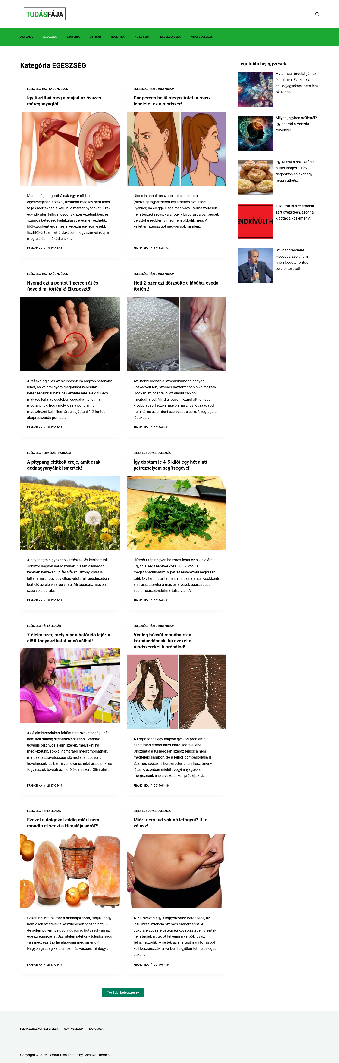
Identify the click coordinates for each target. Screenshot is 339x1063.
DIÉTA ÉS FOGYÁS (145, 453)
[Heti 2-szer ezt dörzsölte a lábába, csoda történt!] (176, 334)
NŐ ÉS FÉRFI (145, 37)
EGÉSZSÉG (53, 37)
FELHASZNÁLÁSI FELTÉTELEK (39, 1028)
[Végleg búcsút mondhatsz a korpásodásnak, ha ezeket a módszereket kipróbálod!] (176, 691)
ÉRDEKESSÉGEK (173, 37)
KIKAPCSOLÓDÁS (205, 37)
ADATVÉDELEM (73, 1028)
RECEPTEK (121, 37)
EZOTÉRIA (76, 37)
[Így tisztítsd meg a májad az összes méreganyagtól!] (70, 149)
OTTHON (98, 37)
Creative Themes (97, 1055)
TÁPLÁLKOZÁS (51, 626)
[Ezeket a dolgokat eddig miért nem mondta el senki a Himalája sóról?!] (70, 871)
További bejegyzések (123, 992)
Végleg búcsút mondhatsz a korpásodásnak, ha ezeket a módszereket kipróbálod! (162, 641)
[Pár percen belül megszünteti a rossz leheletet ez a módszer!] (176, 149)
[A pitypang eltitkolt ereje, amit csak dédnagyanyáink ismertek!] (70, 513)
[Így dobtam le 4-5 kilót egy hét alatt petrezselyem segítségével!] (176, 513)
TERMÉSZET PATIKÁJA (56, 453)
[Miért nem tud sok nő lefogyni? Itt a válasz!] (176, 871)
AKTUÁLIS (29, 37)
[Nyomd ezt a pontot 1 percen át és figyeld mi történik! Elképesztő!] (70, 334)
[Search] (317, 14)
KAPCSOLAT (97, 1028)
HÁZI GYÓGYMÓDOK (55, 88)
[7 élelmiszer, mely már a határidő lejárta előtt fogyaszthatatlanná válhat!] (70, 685)
